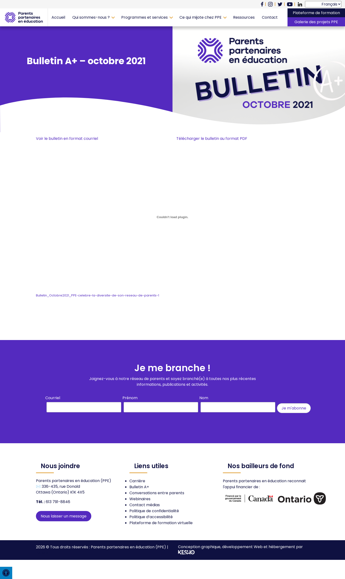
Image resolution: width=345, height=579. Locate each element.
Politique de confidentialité (154, 511)
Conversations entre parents (156, 493)
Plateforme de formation (316, 13)
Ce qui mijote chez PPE (200, 17)
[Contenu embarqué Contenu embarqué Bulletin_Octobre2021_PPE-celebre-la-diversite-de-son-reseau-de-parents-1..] (172, 217)
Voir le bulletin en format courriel (67, 138)
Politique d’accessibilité (151, 517)
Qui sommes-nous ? (91, 17)
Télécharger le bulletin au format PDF (211, 138)
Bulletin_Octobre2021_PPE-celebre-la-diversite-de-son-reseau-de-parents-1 (97, 295)
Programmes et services (144, 17)
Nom (203, 398)
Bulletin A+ (139, 487)
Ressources (244, 17)
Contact (270, 17)
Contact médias (144, 505)
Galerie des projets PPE (316, 22)
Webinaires (139, 499)
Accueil (58, 17)
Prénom (130, 398)
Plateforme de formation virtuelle (161, 523)
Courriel (52, 398)
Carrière (137, 481)
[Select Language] (323, 4)
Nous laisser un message (63, 516)
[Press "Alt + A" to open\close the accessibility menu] (6, 573)
